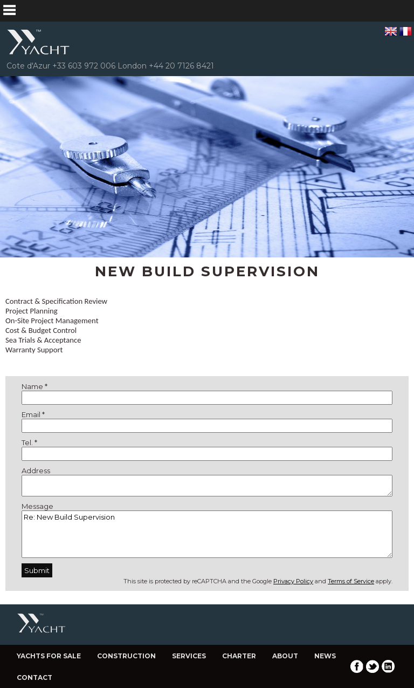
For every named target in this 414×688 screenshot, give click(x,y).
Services (189, 656)
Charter (239, 656)
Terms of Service (351, 581)
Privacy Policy (293, 581)
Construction (126, 656)
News (325, 656)
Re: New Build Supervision (207, 534)
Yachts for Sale (49, 656)
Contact (34, 677)
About (285, 656)
